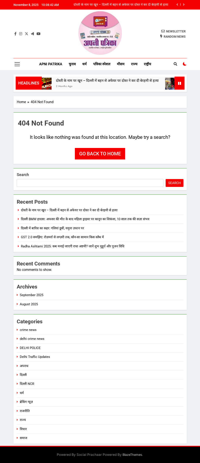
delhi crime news (32, 339)
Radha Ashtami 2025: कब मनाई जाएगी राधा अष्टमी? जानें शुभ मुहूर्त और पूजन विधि (72, 246)
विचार (23, 429)
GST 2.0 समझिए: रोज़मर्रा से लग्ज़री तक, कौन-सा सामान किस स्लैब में (62, 237)
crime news (28, 330)
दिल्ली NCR (27, 384)
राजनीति (25, 411)
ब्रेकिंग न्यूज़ (26, 402)
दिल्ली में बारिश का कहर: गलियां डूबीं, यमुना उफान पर (52, 228)
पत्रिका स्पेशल (101, 64)
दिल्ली (23, 375)
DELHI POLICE (30, 348)
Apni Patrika (50, 64)
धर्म (84, 64)
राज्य (134, 64)
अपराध (24, 366)
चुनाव (72, 64)
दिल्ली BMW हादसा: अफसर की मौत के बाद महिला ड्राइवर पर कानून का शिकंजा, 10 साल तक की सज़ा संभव (85, 219)
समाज (23, 438)
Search (23, 174)
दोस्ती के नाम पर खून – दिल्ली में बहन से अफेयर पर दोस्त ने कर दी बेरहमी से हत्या (121, 5)
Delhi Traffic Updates (35, 357)
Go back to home (100, 153)
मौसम (120, 64)
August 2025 (29, 304)
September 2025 (31, 295)
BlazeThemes (132, 454)
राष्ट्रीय (147, 64)
